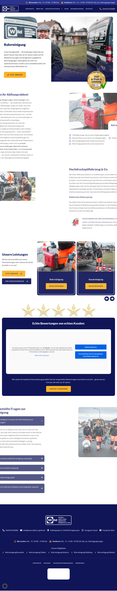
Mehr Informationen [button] (42, 356)
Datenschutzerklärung (64, 563)
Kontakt (89, 9)
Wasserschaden (77, 9)
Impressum (82, 563)
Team (66, 9)
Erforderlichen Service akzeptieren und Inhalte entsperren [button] (91, 355)
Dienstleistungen (53, 9)
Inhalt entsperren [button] (91, 347)
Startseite (29, 9)
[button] (5, 586)
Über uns (39, 9)
